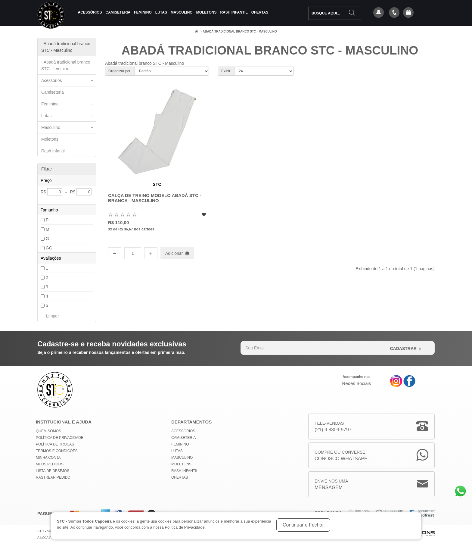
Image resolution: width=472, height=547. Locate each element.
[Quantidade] (132, 253)
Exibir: (226, 71)
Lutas (161, 12)
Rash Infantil (233, 12)
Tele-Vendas (333, 427)
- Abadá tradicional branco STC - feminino (65, 65)
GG (49, 247)
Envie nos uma (331, 485)
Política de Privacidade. (185, 527)
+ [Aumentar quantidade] (151, 253)
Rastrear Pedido (53, 477)
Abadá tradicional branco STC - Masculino (240, 31)
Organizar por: (120, 71)
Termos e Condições (57, 451)
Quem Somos (48, 431)
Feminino (143, 12)
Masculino (182, 12)
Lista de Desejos (52, 471)
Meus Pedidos (50, 464)
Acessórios (90, 12)
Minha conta (48, 457)
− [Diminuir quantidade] (114, 253)
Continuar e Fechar (303, 524)
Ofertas (259, 12)
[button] (408, 13)
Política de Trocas (55, 444)
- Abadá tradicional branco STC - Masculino (65, 47)
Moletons (206, 12)
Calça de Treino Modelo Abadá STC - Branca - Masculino (154, 198)
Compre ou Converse (341, 456)
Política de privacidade (59, 438)
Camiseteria (118, 12)
